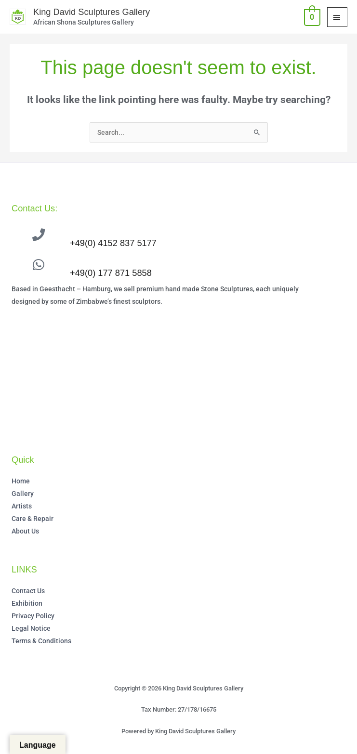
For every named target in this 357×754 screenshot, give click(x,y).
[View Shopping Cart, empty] (311, 16)
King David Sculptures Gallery (90, 12)
